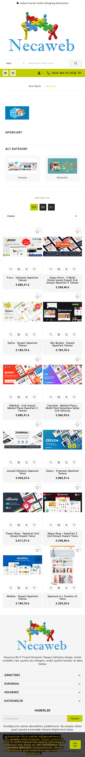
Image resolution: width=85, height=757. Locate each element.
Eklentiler (62, 177)
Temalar (22, 177)
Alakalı (42, 216)
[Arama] (48, 63)
